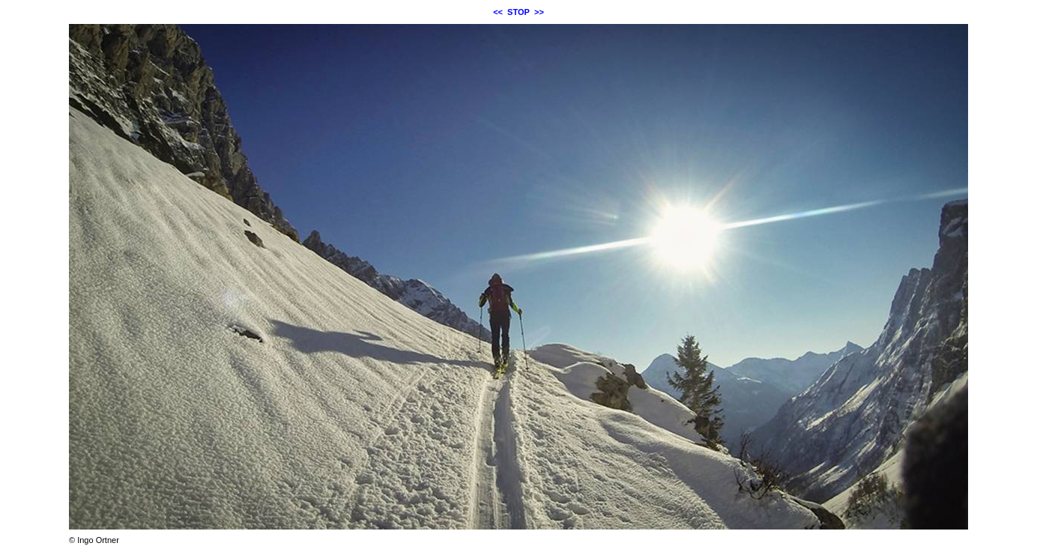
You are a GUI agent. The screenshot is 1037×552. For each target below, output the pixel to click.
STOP (518, 11)
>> (539, 11)
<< (498, 11)
